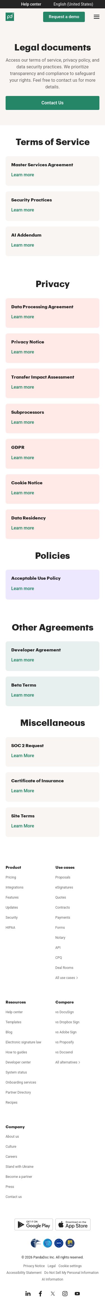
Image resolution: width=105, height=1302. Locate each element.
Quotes (60, 897)
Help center (31, 4)
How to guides (16, 1052)
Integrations (15, 887)
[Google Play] (34, 1224)
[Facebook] (40, 1293)
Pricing (11, 877)
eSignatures (64, 887)
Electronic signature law (23, 1042)
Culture (11, 1147)
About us (12, 1137)
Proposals (63, 877)
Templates (13, 1022)
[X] (52, 1293)
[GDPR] (58, 1243)
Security (12, 918)
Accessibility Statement (23, 1273)
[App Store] (72, 1224)
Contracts (62, 907)
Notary (60, 938)
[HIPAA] (36, 1243)
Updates (12, 907)
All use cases (67, 978)
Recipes (11, 1102)
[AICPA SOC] (47, 1243)
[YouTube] (77, 1293)
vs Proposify (64, 1042)
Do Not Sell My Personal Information (71, 1273)
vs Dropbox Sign (67, 1022)
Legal (52, 1266)
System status (16, 1072)
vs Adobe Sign (66, 1032)
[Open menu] (96, 16)
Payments (62, 918)
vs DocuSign (64, 1012)
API (58, 948)
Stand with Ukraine (20, 1167)
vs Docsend (64, 1052)
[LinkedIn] (28, 1293)
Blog (9, 1032)
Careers (11, 1157)
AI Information (52, 1279)
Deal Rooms (64, 968)
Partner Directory (18, 1092)
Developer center (18, 1062)
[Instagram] (65, 1293)
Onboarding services (21, 1082)
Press (10, 1187)
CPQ (58, 958)
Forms (60, 928)
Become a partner (19, 1177)
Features (12, 897)
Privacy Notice (34, 1266)
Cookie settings (70, 1266)
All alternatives (68, 1062)
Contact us (14, 1197)
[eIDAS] (70, 1243)
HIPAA (10, 928)
